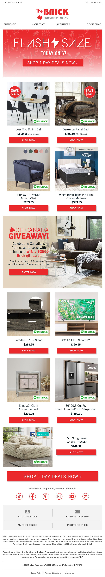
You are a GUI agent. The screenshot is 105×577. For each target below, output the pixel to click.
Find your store (27, 516)
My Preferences (27, 525)
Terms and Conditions (53, 573)
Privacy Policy (36, 573)
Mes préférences (77, 525)
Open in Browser (13, 2)
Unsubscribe (69, 573)
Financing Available (77, 516)
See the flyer (93, 2)
